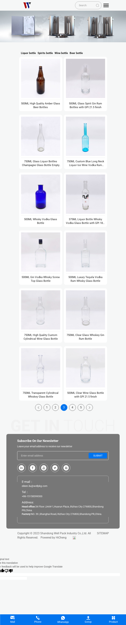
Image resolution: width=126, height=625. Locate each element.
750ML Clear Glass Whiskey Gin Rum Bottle (85, 336)
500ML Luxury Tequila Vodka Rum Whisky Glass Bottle (85, 279)
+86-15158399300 (32, 496)
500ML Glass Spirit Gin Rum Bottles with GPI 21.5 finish (85, 105)
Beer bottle (76, 53)
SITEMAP (103, 533)
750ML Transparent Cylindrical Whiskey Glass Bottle (40, 394)
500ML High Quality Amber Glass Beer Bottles (40, 105)
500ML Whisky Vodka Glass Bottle (40, 221)
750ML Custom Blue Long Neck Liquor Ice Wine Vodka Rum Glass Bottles (85, 163)
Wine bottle (61, 53)
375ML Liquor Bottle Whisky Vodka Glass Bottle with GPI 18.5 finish (85, 221)
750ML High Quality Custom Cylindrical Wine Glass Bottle (41, 336)
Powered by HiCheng (53, 537)
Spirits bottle (45, 53)
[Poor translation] (8, 571)
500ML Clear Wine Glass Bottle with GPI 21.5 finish (85, 394)
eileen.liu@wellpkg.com (34, 486)
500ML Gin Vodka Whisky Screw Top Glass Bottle (41, 279)
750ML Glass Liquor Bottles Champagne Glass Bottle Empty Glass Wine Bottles (40, 163)
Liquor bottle (28, 53)
